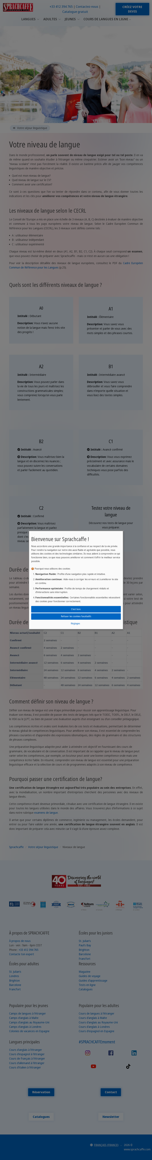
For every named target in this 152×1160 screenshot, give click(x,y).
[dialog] (76, 580)
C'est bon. (76, 609)
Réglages (75, 623)
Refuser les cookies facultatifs (76, 616)
